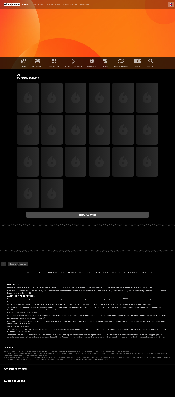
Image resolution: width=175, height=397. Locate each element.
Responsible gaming (54, 272)
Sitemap (96, 272)
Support (84, 4)
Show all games (87, 215)
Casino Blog (146, 272)
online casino (70, 287)
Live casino (38, 4)
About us (30, 272)
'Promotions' (96, 337)
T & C (40, 272)
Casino (25, 4)
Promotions (53, 4)
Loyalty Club (109, 272)
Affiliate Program (128, 272)
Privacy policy (75, 272)
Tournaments (70, 4)
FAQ (88, 272)
